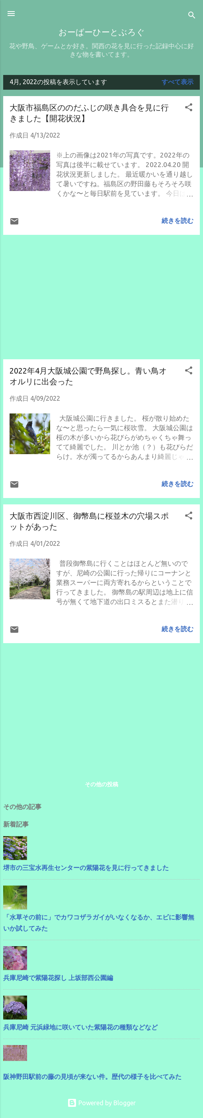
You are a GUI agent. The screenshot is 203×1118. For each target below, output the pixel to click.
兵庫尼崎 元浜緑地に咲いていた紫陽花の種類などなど (80, 1027)
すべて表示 (177, 81)
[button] (188, 108)
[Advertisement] (101, 297)
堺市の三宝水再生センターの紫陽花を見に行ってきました (86, 867)
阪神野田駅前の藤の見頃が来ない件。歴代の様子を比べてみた (92, 1076)
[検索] (192, 16)
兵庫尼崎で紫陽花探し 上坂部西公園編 (58, 977)
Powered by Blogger (101, 1102)
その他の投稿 (101, 784)
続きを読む (177, 220)
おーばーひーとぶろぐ (102, 32)
